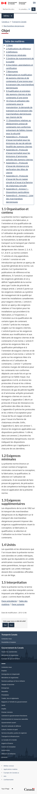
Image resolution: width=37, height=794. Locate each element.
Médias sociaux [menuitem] (9, 766)
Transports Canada (19, 22)
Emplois (4, 671)
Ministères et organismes (9, 655)
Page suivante (18, 604)
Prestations (5, 695)
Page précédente (9, 601)
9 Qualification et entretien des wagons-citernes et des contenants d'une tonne (18, 94)
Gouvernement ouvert (8, 722)
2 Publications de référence (18, 48)
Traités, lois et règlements (10, 698)
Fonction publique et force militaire (13, 681)
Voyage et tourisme (7, 684)
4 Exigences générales (16, 55)
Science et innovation (8, 747)
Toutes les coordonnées (9, 652)
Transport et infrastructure (10, 736)
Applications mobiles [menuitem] (10, 769)
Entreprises (5, 688)
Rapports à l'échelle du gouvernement (14, 702)
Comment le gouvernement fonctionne (14, 716)
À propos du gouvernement (10, 659)
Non (11, 625)
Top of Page (7, 789)
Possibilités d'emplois (8, 642)
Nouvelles (4, 691)
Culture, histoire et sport (9, 729)
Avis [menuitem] (5, 776)
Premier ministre (7, 712)
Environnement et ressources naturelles (14, 719)
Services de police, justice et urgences (14, 733)
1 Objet (9, 45)
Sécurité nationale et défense (11, 726)
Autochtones (5, 750)
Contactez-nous (6, 639)
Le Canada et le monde (9, 740)
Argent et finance (7, 743)
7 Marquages (12, 71)
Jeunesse (4, 757)
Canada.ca (5, 22)
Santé (3, 705)
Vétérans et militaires (8, 754)
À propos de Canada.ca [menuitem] (11, 773)
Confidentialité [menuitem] (8, 780)
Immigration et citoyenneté (10, 674)
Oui (5, 625)
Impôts (3, 709)
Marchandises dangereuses (14, 26)
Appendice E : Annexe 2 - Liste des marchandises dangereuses (19, 198)
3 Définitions (12, 52)
